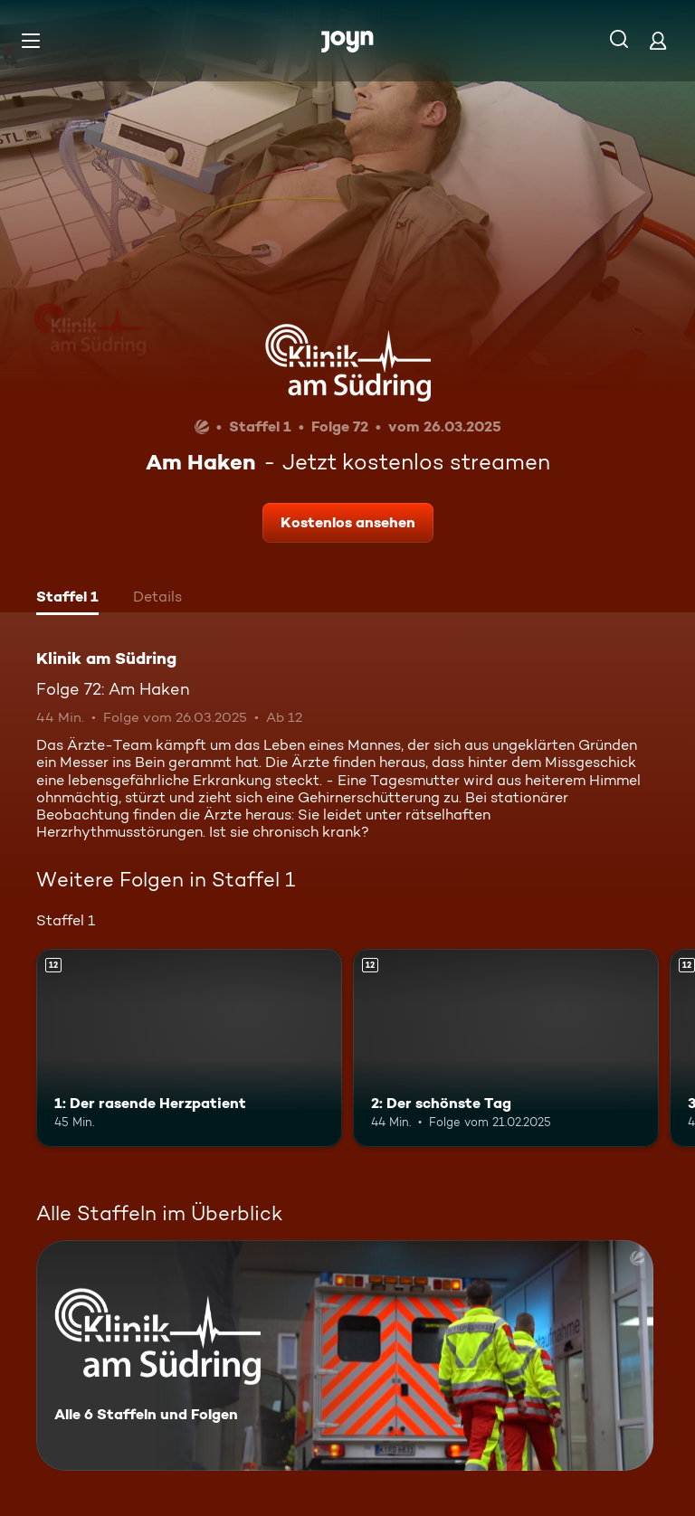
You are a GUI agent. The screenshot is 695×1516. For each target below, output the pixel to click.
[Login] (658, 40)
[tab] (67, 599)
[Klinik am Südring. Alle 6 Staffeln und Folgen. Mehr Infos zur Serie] (344, 1355)
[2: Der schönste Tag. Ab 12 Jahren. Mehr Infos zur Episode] (506, 1048)
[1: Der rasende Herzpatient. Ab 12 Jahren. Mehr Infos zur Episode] (189, 1048)
